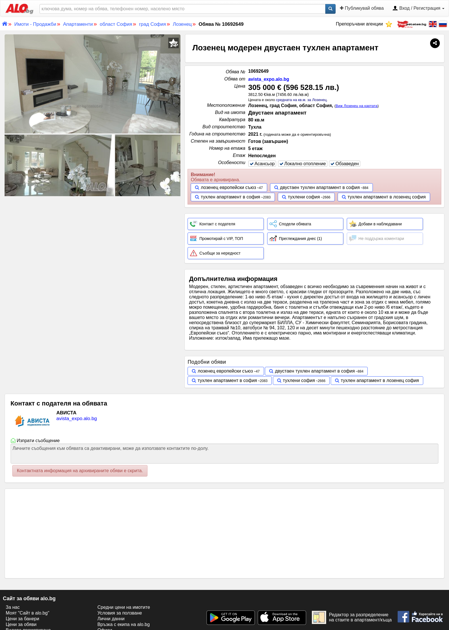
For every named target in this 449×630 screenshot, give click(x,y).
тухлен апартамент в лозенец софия (387, 196)
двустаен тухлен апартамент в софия (320, 187)
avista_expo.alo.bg (268, 79)
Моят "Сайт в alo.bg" (27, 613)
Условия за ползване (119, 613)
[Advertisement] (93, 240)
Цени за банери (22, 618)
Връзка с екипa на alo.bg (123, 624)
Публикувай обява (362, 8)
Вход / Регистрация (418, 8)
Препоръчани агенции (364, 23)
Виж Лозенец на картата (356, 106)
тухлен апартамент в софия (230, 196)
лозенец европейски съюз (228, 187)
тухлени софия (304, 196)
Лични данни (111, 618)
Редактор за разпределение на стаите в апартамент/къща (352, 617)
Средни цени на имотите (123, 607)
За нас (13, 607)
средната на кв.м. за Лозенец (301, 100)
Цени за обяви (21, 624)
